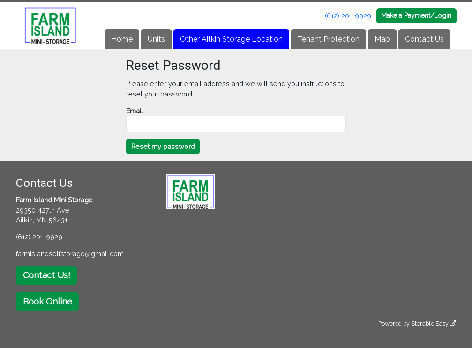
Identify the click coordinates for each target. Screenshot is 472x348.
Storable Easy (433, 323)
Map (382, 39)
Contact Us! (46, 275)
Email (134, 111)
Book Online (47, 301)
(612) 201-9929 (348, 16)
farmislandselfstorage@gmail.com (70, 254)
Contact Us (424, 39)
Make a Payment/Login (416, 15)
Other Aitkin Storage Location (231, 39)
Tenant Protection (329, 39)
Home (122, 39)
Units (156, 39)
